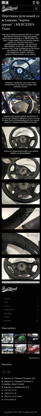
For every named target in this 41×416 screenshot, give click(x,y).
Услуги (6, 306)
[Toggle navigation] (36, 8)
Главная (7, 299)
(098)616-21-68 (9, 393)
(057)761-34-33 (9, 390)
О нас (6, 302)
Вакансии (8, 313)
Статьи (6, 317)
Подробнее (34, 358)
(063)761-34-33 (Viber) (12, 396)
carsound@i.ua (9, 399)
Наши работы (9, 310)
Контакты (7, 321)
